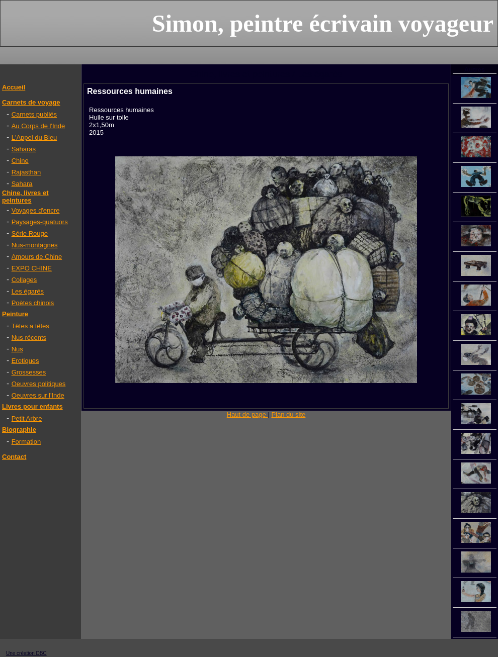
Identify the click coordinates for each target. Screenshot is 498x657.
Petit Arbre (27, 418)
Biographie (19, 429)
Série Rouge (30, 233)
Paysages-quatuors (40, 222)
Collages (24, 280)
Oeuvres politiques (39, 384)
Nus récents (29, 337)
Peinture (15, 314)
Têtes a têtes (30, 326)
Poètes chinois (33, 303)
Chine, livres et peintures (25, 196)
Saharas (24, 149)
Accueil (13, 87)
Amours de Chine (37, 256)
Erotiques (25, 360)
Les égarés (28, 291)
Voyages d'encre (36, 210)
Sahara (22, 183)
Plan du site (288, 414)
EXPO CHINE (32, 268)
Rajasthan (26, 172)
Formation (26, 441)
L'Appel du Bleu (34, 137)
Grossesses (29, 372)
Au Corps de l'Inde (38, 126)
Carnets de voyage (31, 102)
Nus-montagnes (35, 245)
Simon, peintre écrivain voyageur (322, 23)
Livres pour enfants (32, 406)
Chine (20, 160)
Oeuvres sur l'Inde (38, 395)
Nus (17, 349)
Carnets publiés (34, 114)
